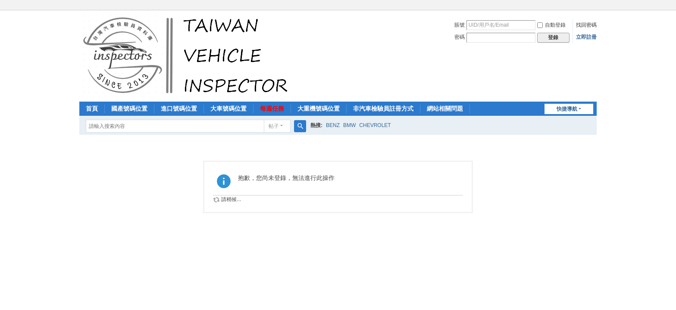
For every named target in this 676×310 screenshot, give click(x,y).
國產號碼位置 (129, 108)
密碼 (459, 37)
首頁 (92, 108)
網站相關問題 (445, 108)
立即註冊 (586, 37)
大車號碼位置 (228, 108)
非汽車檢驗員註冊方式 (383, 108)
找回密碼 (586, 25)
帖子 (274, 126)
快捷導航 (567, 109)
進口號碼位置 (179, 108)
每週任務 (272, 108)
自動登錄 (551, 25)
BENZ (333, 125)
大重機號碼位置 (318, 108)
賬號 (459, 25)
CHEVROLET (375, 125)
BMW (349, 125)
